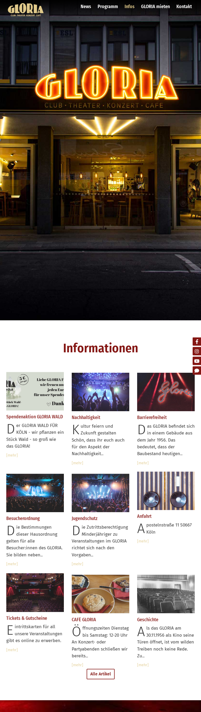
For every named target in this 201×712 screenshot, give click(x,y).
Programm (108, 6)
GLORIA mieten (155, 6)
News (86, 6)
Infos (130, 6)
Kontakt (184, 6)
